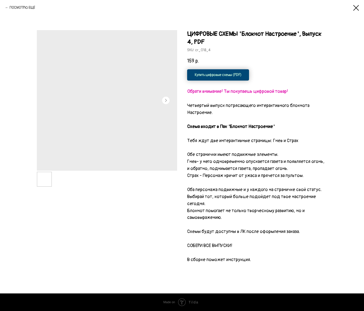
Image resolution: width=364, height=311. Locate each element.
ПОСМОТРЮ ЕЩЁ (22, 8)
